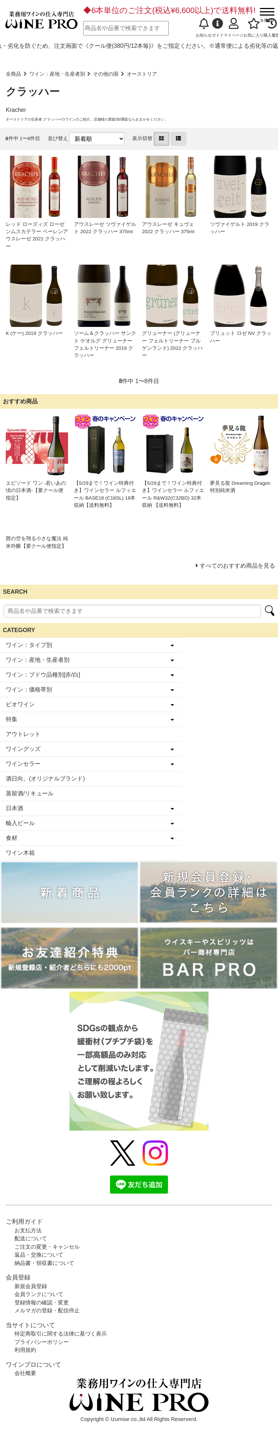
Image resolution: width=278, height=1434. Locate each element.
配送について (30, 1238)
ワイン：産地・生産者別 (57, 74)
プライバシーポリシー (41, 1342)
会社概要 (25, 1373)
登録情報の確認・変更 (41, 1302)
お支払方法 (28, 1230)
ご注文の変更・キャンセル (47, 1247)
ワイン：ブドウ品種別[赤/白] (43, 675)
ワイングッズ (23, 749)
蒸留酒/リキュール (30, 793)
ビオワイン (20, 704)
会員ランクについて (38, 1294)
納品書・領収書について (44, 1263)
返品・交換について (38, 1255)
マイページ (234, 27)
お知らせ (204, 27)
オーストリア (142, 74)
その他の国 (105, 74)
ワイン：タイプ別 (29, 645)
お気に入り (254, 27)
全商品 (13, 74)
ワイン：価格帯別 (29, 689)
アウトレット (23, 734)
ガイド (218, 27)
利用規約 (25, 1350)
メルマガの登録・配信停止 (47, 1310)
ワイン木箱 (20, 853)
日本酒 (14, 808)
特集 (11, 719)
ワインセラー (23, 764)
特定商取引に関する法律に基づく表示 (60, 1333)
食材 (11, 838)
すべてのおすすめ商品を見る (237, 566)
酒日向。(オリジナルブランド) (45, 778)
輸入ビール (20, 823)
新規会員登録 (30, 1286)
